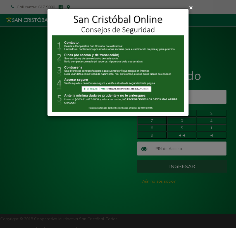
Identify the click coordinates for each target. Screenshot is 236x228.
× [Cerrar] (191, 7)
